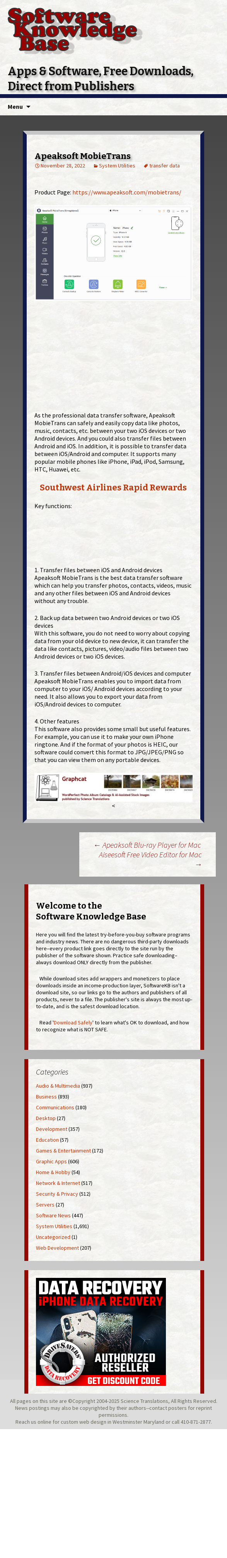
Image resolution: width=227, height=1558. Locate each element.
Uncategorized (53, 1237)
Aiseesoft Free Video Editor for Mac (150, 859)
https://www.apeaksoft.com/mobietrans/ (126, 192)
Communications (55, 1107)
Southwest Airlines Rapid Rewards (113, 487)
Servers (45, 1204)
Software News (53, 1215)
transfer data (164, 165)
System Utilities (117, 165)
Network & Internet (58, 1182)
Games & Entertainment (63, 1150)
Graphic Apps (51, 1161)
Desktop (46, 1118)
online (44, 1421)
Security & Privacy (57, 1193)
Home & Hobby (53, 1172)
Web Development (57, 1247)
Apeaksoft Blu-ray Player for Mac (147, 845)
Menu (15, 106)
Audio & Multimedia (58, 1085)
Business (46, 1096)
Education (47, 1139)
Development (51, 1128)
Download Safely (73, 1022)
